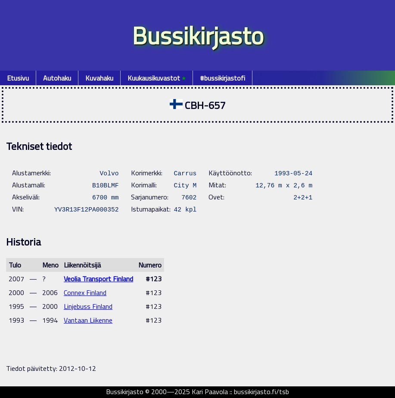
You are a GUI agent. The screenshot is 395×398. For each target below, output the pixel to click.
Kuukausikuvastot (157, 78)
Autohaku (57, 78)
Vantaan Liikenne (88, 320)
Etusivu (18, 78)
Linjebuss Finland (88, 306)
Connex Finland (85, 292)
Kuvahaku (99, 78)
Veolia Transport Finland (98, 279)
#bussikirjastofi (222, 78)
